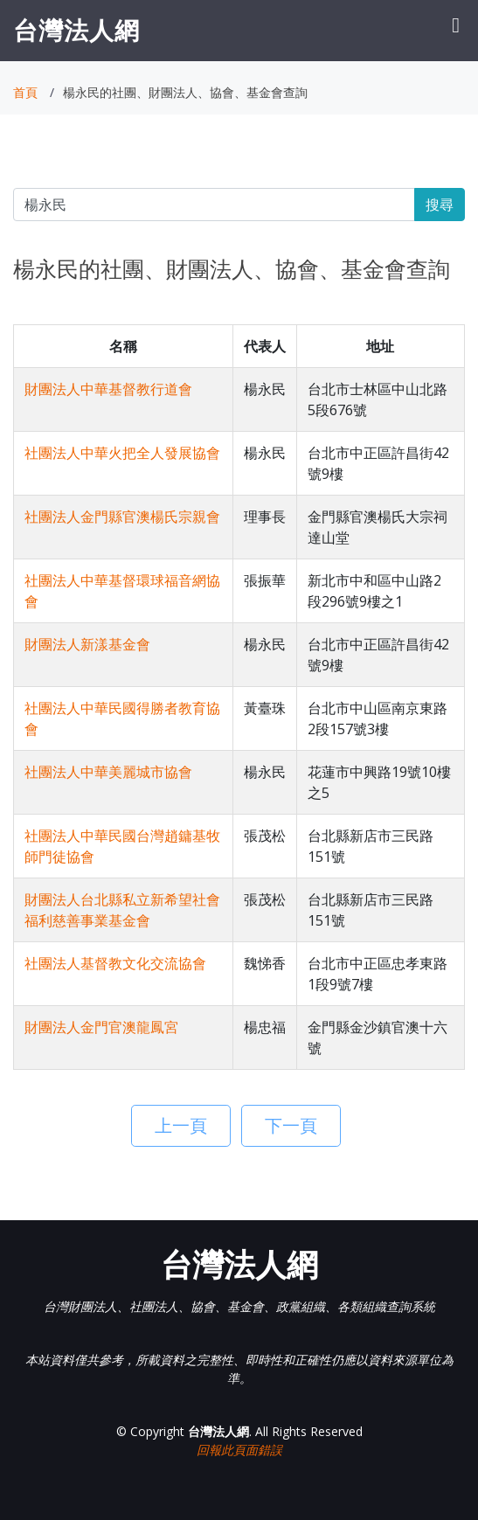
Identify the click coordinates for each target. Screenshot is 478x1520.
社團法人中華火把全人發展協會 (122, 452)
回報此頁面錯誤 (239, 1449)
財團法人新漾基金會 (87, 644)
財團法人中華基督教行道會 (108, 389)
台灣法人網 (76, 29)
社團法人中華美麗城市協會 (108, 771)
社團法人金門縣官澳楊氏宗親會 (122, 516)
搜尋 (440, 204)
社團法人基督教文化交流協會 (115, 963)
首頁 (25, 92)
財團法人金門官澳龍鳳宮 (101, 1027)
